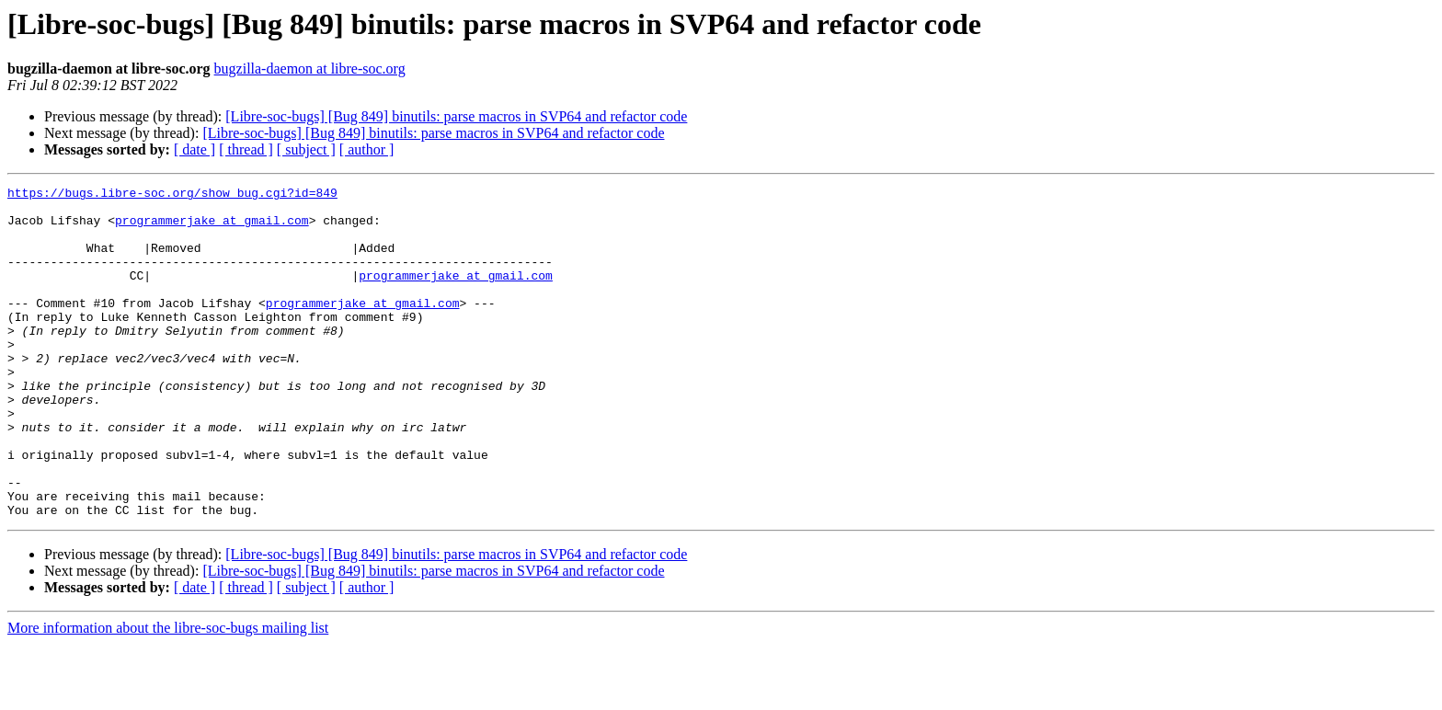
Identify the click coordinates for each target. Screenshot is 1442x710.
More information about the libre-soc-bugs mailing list (167, 694)
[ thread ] (246, 149)
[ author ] (367, 149)
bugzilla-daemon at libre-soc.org (310, 68)
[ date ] (194, 149)
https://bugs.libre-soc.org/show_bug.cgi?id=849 (172, 195)
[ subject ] (306, 149)
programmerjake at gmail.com (212, 228)
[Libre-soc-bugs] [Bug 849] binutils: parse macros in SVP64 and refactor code (456, 116)
